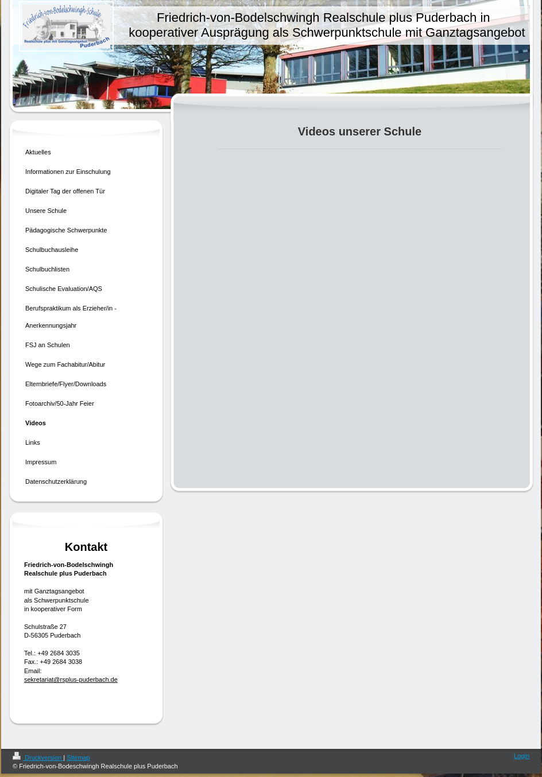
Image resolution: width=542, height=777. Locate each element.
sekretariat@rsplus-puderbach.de (71, 679)
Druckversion (38, 757)
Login (521, 755)
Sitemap (78, 757)
